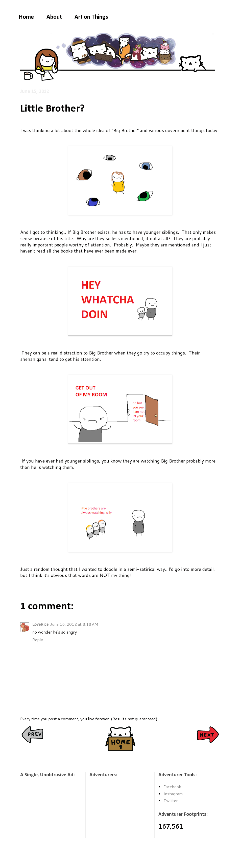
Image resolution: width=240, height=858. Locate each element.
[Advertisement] (45, 811)
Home (26, 17)
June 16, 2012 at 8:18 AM (74, 624)
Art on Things (91, 17)
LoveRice (40, 624)
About (54, 17)
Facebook (172, 786)
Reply (37, 639)
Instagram (173, 794)
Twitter (170, 800)
